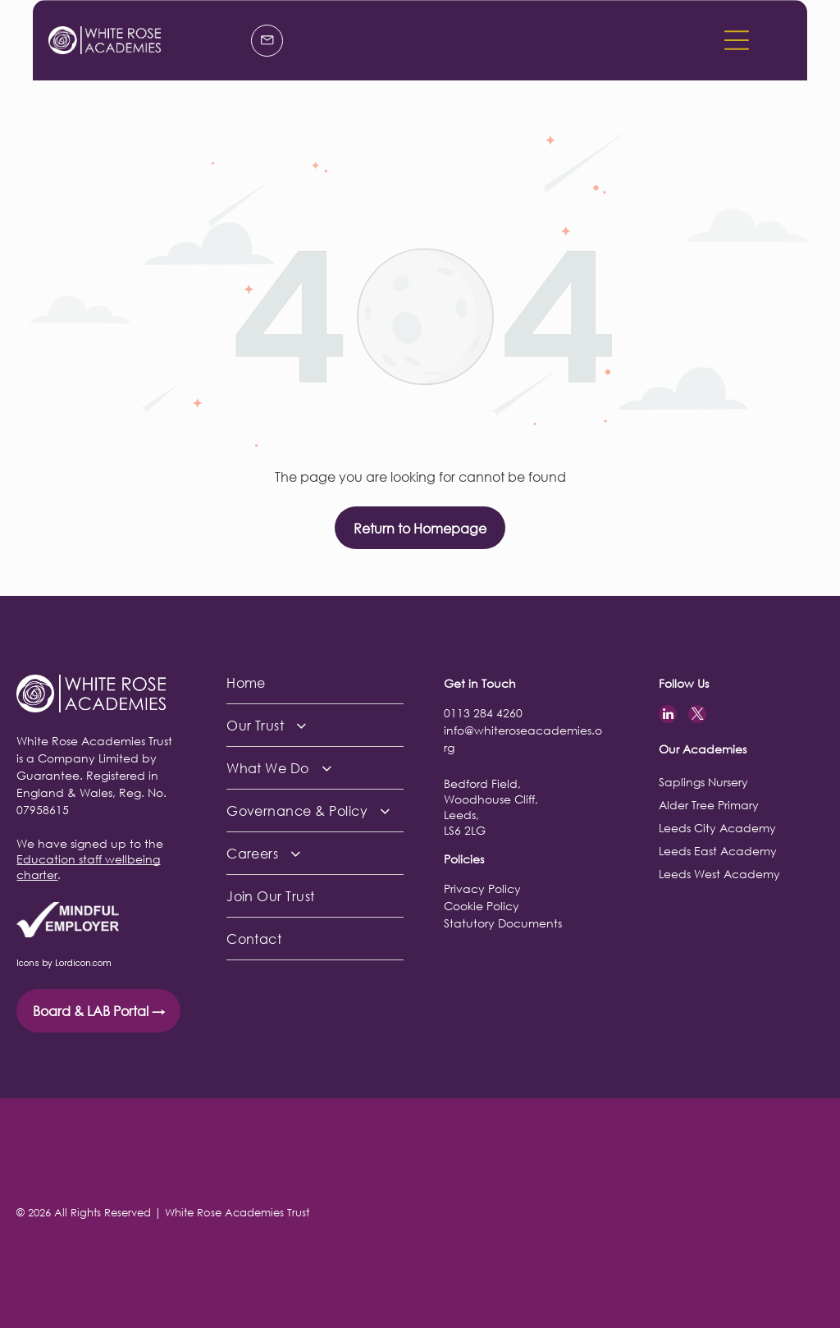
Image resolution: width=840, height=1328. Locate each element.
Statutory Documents (503, 923)
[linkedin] (668, 716)
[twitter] (697, 716)
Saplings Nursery (703, 782)
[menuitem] (315, 683)
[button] (736, 40)
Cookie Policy (481, 906)
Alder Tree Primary (709, 805)
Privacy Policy (482, 888)
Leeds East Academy (718, 851)
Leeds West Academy (719, 874)
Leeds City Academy (717, 828)
